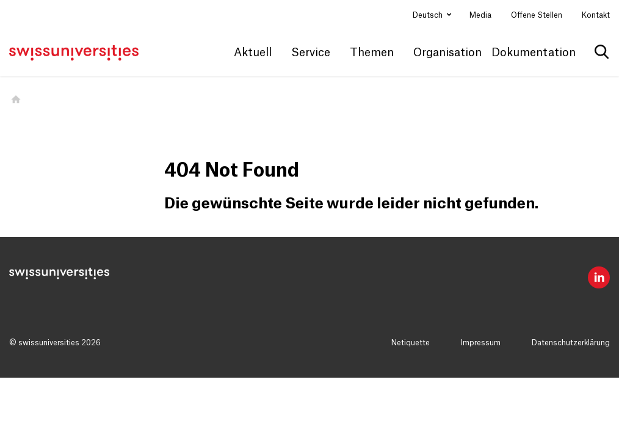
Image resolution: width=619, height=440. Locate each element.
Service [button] (310, 52)
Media (480, 15)
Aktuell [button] (253, 52)
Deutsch (428, 15)
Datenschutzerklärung (571, 342)
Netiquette (410, 342)
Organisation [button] (447, 52)
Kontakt (596, 15)
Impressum (481, 342)
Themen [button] (372, 52)
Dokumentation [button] (533, 52)
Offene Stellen (536, 15)
